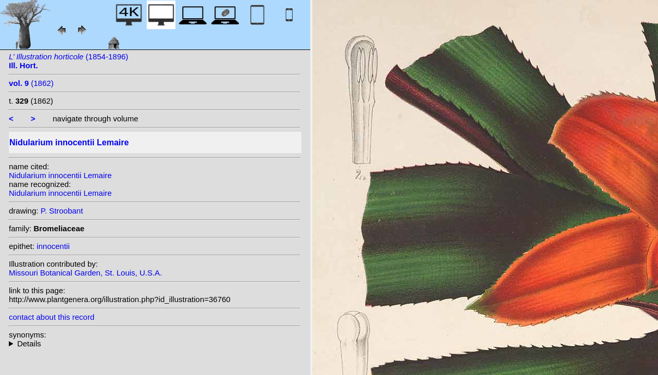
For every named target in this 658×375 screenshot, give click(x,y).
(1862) (31, 83)
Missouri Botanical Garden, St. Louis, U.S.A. (85, 272)
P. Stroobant (62, 210)
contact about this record (51, 316)
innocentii (52, 246)
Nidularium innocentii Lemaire (60, 175)
